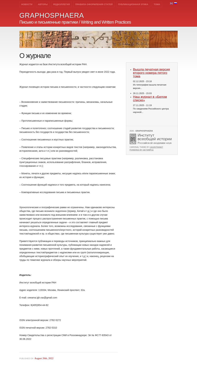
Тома (157, 4)
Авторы (43, 4)
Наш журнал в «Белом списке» (150, 98)
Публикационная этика (133, 4)
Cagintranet (156, 147)
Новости (26, 4)
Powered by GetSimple (142, 150)
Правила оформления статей (94, 4)
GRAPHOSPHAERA (51, 15)
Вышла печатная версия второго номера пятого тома (151, 73)
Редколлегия (61, 4)
